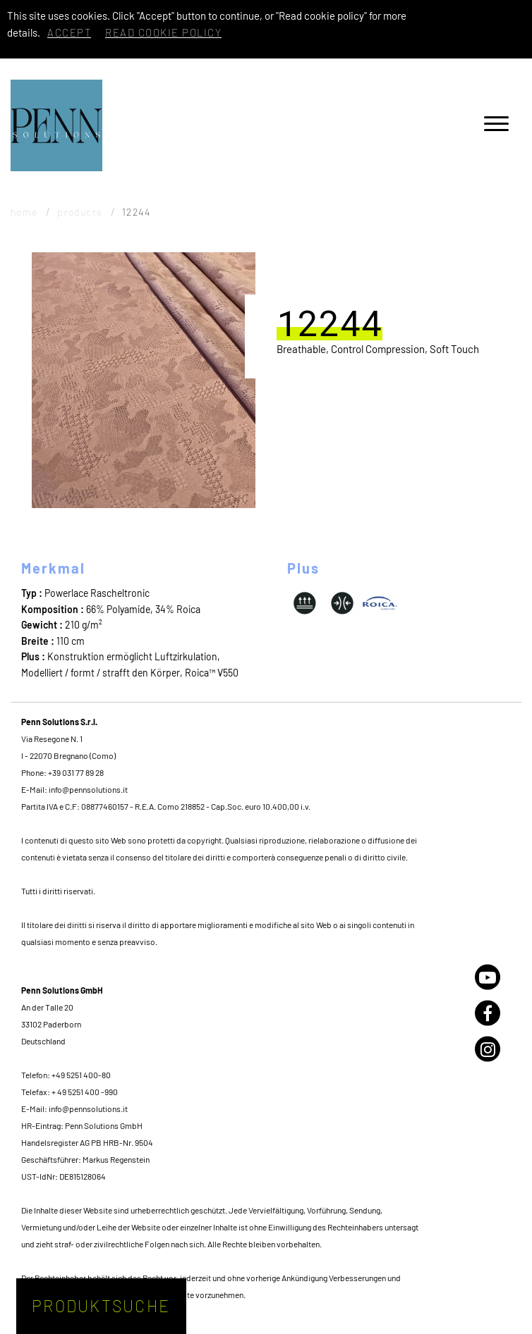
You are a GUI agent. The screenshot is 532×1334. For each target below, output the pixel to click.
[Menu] (496, 126)
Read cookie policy (163, 32)
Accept (69, 32)
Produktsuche (101, 1306)
